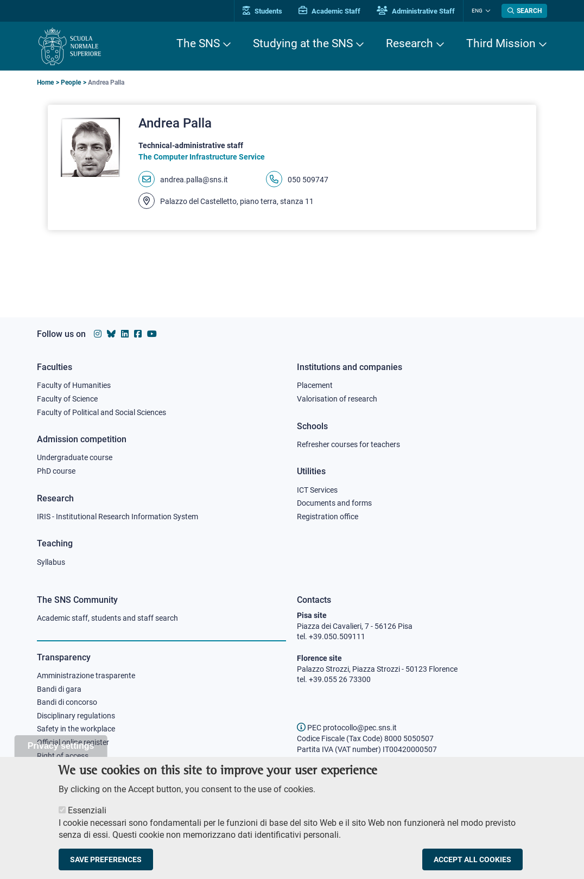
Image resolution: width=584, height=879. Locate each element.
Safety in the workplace (76, 728)
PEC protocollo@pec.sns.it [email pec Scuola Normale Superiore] (347, 727)
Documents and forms (334, 503)
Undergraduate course (74, 457)
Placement (315, 385)
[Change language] (487, 11)
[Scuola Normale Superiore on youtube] (152, 334)
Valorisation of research (337, 398)
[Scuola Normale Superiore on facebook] (138, 334)
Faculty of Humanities (74, 385)
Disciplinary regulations (76, 715)
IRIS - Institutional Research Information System (117, 516)
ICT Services (317, 490)
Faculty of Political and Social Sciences (101, 412)
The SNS (198, 43)
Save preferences (106, 867)
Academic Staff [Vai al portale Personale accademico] (329, 11)
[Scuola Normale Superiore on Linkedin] (125, 334)
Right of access (62, 755)
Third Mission (501, 43)
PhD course (56, 471)
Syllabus (51, 562)
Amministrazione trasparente (86, 675)
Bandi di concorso (67, 702)
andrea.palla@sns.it (194, 179)
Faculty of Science (67, 398)
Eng (477, 11)
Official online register (73, 742)
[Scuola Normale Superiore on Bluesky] (111, 334)
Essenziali (87, 818)
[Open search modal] (524, 11)
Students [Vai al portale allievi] (262, 11)
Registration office (327, 516)
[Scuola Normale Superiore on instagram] (97, 334)
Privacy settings (61, 754)
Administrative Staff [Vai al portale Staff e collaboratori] (416, 11)
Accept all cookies (472, 867)
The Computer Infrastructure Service (201, 156)
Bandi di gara (59, 689)
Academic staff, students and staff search (107, 618)
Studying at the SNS (303, 43)
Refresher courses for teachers (348, 444)
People (71, 82)
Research (409, 43)
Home (45, 82)
